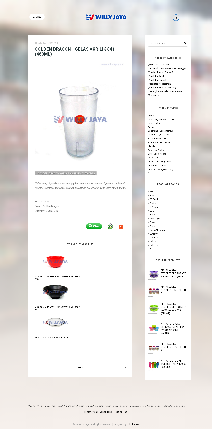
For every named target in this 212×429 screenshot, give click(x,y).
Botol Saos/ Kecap (149, 153)
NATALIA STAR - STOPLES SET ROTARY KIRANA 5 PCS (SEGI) (166, 273)
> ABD (143, 195)
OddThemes (133, 424)
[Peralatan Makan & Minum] (154, 87)
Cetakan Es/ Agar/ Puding (153, 169)
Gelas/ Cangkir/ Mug (46, 43)
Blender (144, 146)
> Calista (144, 241)
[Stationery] (146, 95)
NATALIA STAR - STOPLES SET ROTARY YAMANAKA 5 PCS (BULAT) (166, 308)
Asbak (143, 115)
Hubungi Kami (121, 411)
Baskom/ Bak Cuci (149, 138)
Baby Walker (146, 123)
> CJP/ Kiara (146, 237)
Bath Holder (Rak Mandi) (152, 142)
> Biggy (144, 222)
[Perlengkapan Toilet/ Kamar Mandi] (158, 91)
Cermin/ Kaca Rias (149, 165)
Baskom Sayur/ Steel (150, 134)
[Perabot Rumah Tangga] (152, 72)
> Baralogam (146, 218)
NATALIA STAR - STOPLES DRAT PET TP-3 (167, 290)
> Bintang (145, 226)
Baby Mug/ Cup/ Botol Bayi (153, 119)
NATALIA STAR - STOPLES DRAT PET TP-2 (167, 347)
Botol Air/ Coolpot (149, 150)
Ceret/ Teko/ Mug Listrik (152, 161)
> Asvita (144, 203)
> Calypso (145, 245)
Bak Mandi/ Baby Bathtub (153, 130)
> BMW (143, 214)
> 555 (143, 191)
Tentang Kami (91, 411)
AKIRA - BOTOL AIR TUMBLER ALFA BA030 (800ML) (166, 363)
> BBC (143, 210)
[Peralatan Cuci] (148, 75)
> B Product (146, 206)
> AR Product (146, 199)
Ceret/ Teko (146, 157)
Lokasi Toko (106, 411)
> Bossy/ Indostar (149, 229)
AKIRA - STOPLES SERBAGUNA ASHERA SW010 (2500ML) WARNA (165, 328)
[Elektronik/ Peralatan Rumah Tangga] (159, 68)
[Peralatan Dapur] (149, 79)
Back (80, 311)
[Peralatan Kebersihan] (152, 83)
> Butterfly (145, 233)
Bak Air (143, 127)
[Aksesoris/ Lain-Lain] (151, 64)
